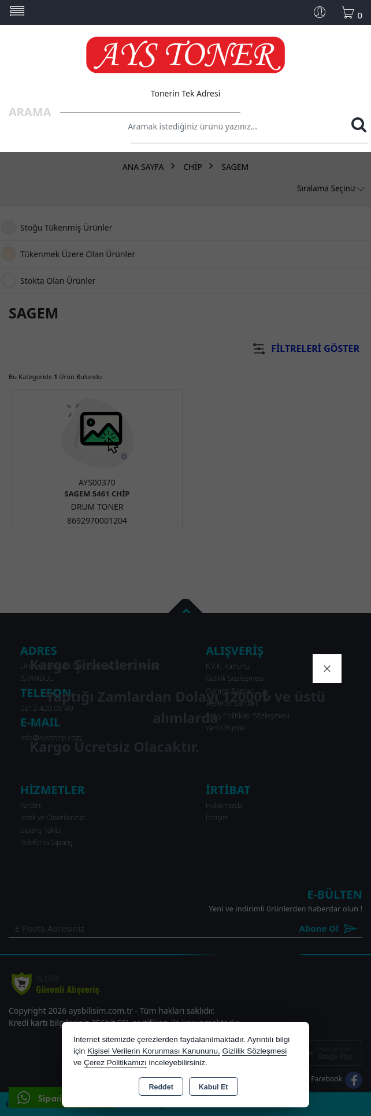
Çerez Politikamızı (115, 1062)
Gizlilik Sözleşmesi (254, 1051)
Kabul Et (213, 1087)
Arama (30, 112)
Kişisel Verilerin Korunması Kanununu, (153, 1051)
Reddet (161, 1087)
